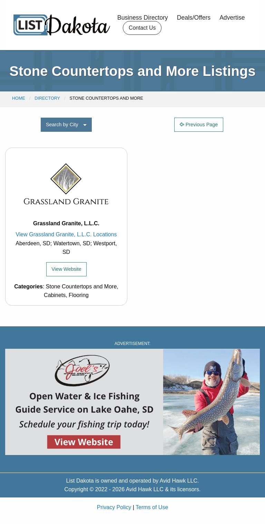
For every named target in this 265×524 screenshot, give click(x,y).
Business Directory (142, 18)
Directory (47, 98)
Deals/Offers (193, 18)
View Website (66, 269)
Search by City (62, 124)
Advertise (232, 18)
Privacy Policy (114, 507)
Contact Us (142, 28)
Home (18, 98)
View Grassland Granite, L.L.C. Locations (66, 234)
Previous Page (199, 124)
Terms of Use (152, 507)
